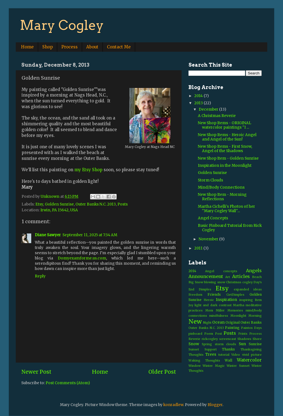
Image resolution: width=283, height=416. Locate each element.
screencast (227, 339)
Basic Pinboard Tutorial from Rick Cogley (230, 227)
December (209, 109)
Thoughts (195, 355)
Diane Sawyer (48, 235)
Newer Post (36, 371)
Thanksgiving (251, 349)
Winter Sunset (238, 366)
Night (207, 322)
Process (69, 47)
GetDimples (235, 295)
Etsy (39, 204)
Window (194, 366)
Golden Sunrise (59, 204)
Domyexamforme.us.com (82, 258)
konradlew (173, 404)
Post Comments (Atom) (68, 383)
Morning (255, 316)
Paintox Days (251, 328)
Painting (232, 328)
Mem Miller (215, 310)
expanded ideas (248, 289)
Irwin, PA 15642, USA (59, 210)
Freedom (195, 295)
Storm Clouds (210, 180)
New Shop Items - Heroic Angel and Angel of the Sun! (227, 137)
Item (258, 300)
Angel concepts (221, 271)
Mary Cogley (62, 25)
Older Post (162, 371)
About (92, 47)
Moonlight (238, 316)
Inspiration (226, 299)
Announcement (205, 276)
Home (27, 47)
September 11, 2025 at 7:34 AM (89, 235)
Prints (242, 334)
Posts (122, 204)
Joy (190, 305)
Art (227, 277)
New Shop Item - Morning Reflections (222, 196)
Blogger (215, 404)
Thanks (228, 349)
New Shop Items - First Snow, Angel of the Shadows (225, 148)
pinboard (195, 334)
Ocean (218, 322)
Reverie (194, 339)
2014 (199, 95)
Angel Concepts (213, 218)
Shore (257, 339)
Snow (193, 344)
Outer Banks (251, 322)
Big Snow (195, 282)
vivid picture (252, 355)
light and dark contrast (213, 305)
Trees (210, 354)
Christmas (233, 282)
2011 (198, 248)
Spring (207, 344)
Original (233, 322)
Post (218, 334)
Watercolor (249, 360)
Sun (242, 344)
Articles (241, 276)
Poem (208, 334)
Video (235, 355)
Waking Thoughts (204, 360)
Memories (235, 310)
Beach (257, 277)
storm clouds (225, 344)
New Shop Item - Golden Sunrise (228, 158)
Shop (47, 47)
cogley (247, 282)
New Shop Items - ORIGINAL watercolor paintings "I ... (224, 125)
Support (211, 349)
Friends (214, 294)
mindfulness (218, 316)
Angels (254, 270)
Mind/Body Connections (221, 187)
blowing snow (214, 282)
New (195, 321)
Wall (228, 360)
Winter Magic (213, 366)
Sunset (193, 349)
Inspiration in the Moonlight (224, 165)
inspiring (246, 300)
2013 (199, 103)
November (209, 239)
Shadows (244, 339)
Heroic (209, 300)
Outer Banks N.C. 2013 (95, 204)
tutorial (223, 355)
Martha (238, 305)
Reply (40, 276)
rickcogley (210, 339)
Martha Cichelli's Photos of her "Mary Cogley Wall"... (226, 208)
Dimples (205, 289)
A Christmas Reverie (217, 115)
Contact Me (119, 47)
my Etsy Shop (88, 169)
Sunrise (255, 344)
